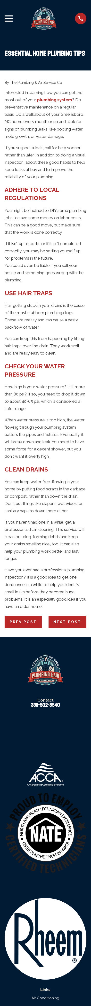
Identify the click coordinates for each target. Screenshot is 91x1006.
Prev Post (23, 622)
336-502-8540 (45, 705)
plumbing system (54, 99)
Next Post (67, 622)
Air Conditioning (45, 998)
